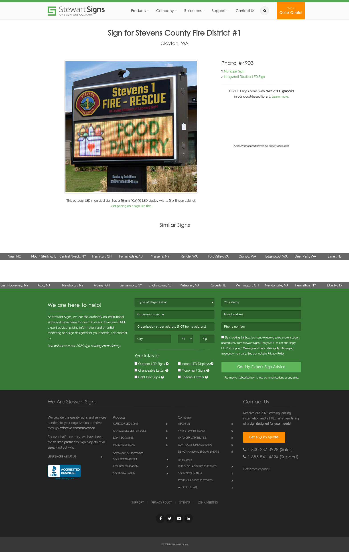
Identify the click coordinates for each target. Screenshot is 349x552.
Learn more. (280, 96)
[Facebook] (160, 518)
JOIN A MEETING (208, 502)
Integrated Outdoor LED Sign (244, 77)
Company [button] (165, 10)
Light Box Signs (147, 377)
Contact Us (245, 10)
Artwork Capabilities (192, 437)
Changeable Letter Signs (129, 430)
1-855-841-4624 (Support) (270, 456)
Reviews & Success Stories (195, 480)
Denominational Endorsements (198, 451)
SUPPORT (137, 502)
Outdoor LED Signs (149, 364)
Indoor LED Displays (193, 364)
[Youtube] (178, 518)
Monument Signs (191, 370)
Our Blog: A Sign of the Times (197, 466)
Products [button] (138, 10)
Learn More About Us (62, 456)
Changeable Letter (149, 370)
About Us (184, 423)
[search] (264, 10)
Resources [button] (192, 10)
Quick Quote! (290, 10)
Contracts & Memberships (195, 444)
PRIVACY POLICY (161, 502)
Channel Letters (191, 377)
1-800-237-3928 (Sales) (268, 449)
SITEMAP (184, 502)
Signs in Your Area (190, 473)
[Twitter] (169, 518)
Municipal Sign (234, 71)
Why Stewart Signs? (191, 430)
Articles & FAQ (187, 487)
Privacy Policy (276, 353)
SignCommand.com (125, 459)
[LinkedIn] (188, 518)
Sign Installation (124, 473)
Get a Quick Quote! (264, 437)
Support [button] (218, 10)
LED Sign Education (125, 466)
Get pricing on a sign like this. (131, 206)
